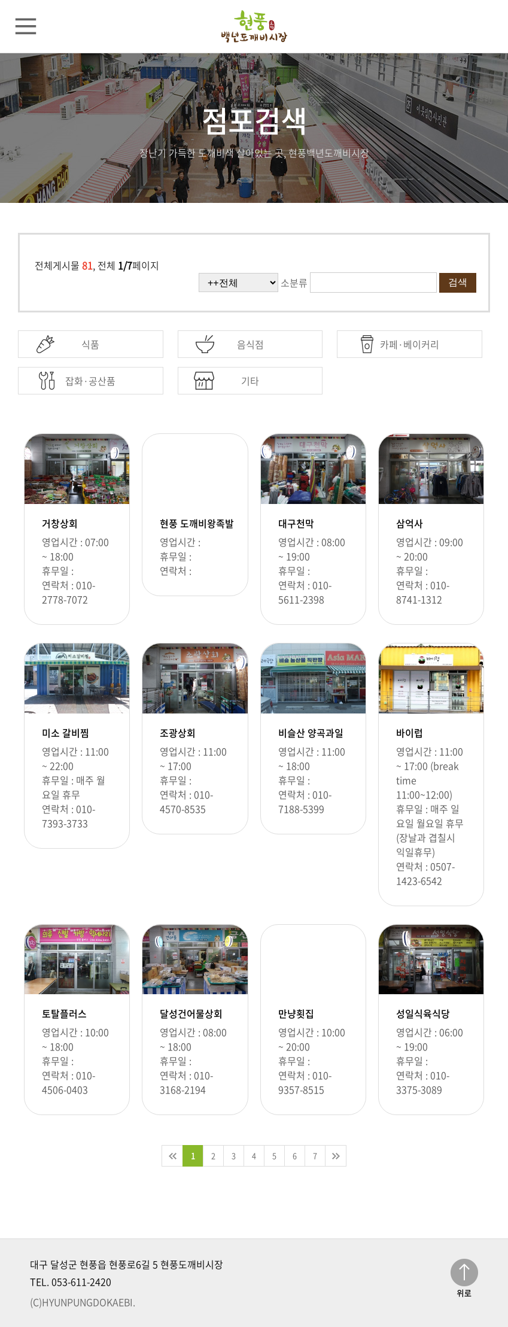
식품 (90, 344)
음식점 (250, 344)
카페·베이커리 (409, 344)
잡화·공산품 (90, 380)
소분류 (294, 282)
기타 (250, 380)
